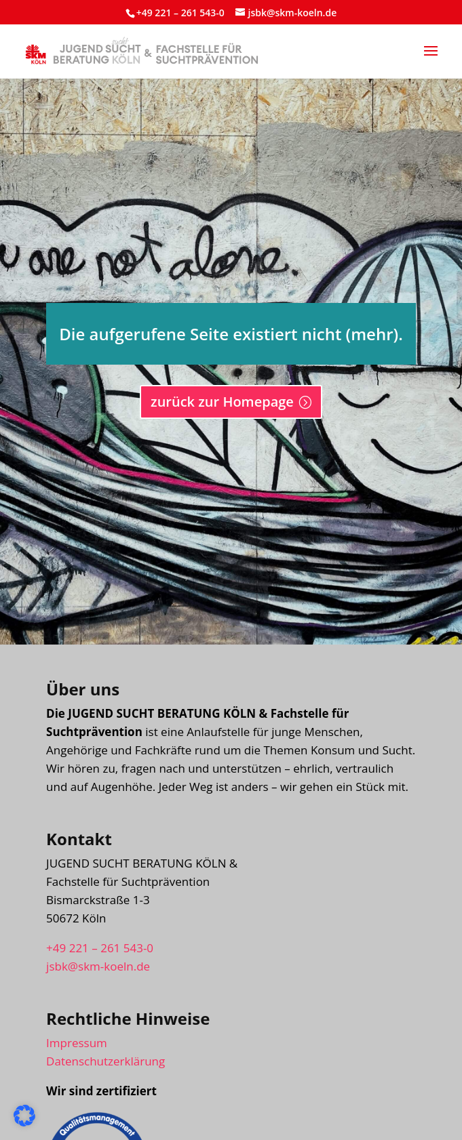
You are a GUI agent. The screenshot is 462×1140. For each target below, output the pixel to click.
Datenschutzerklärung (105, 1061)
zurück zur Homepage (222, 401)
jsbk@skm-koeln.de (98, 966)
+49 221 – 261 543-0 (180, 12)
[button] (431, 60)
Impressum (76, 1043)
